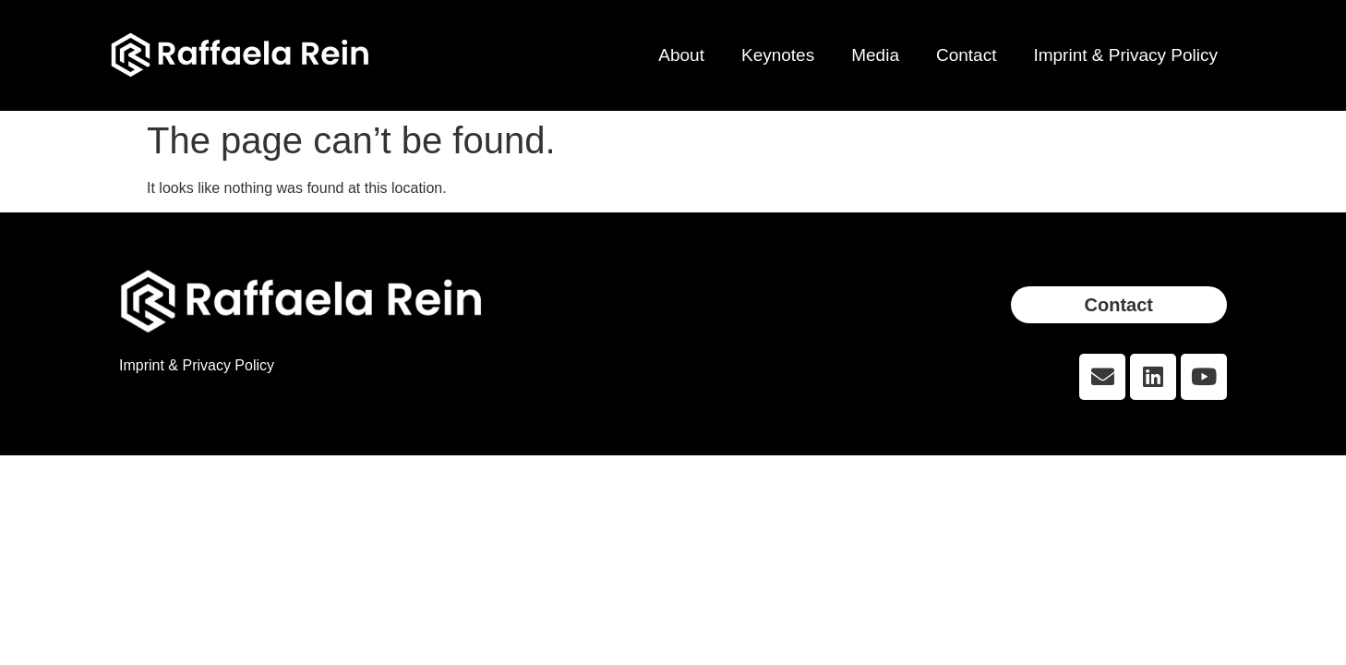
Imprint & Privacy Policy (1125, 55)
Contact (966, 55)
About (681, 55)
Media (875, 55)
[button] (1119, 304)
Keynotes (777, 55)
